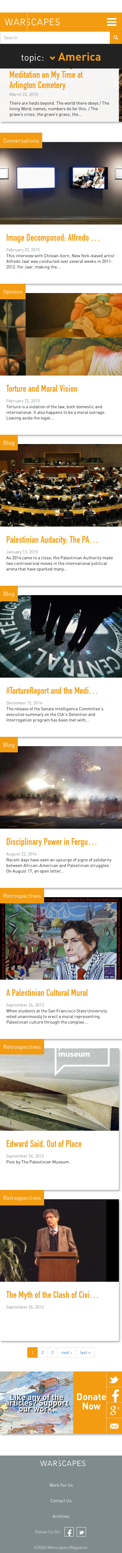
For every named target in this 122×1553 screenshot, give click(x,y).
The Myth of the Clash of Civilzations (59, 1296)
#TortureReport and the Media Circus (59, 692)
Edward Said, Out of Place (44, 1145)
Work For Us (61, 1485)
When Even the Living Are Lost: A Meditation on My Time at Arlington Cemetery (57, 76)
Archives (61, 1516)
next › (66, 1352)
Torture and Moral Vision (42, 390)
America (75, 56)
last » (85, 1352)
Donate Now (91, 1401)
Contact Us (61, 1500)
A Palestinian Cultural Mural (47, 994)
